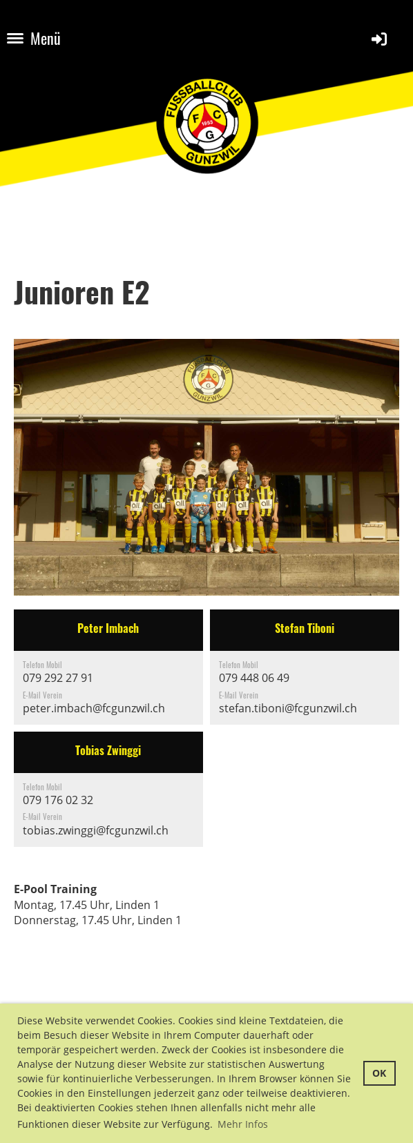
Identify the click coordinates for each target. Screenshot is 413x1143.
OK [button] (379, 1073)
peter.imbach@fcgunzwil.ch (94, 708)
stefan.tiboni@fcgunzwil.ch (288, 708)
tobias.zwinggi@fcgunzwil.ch (96, 830)
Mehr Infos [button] (243, 1124)
